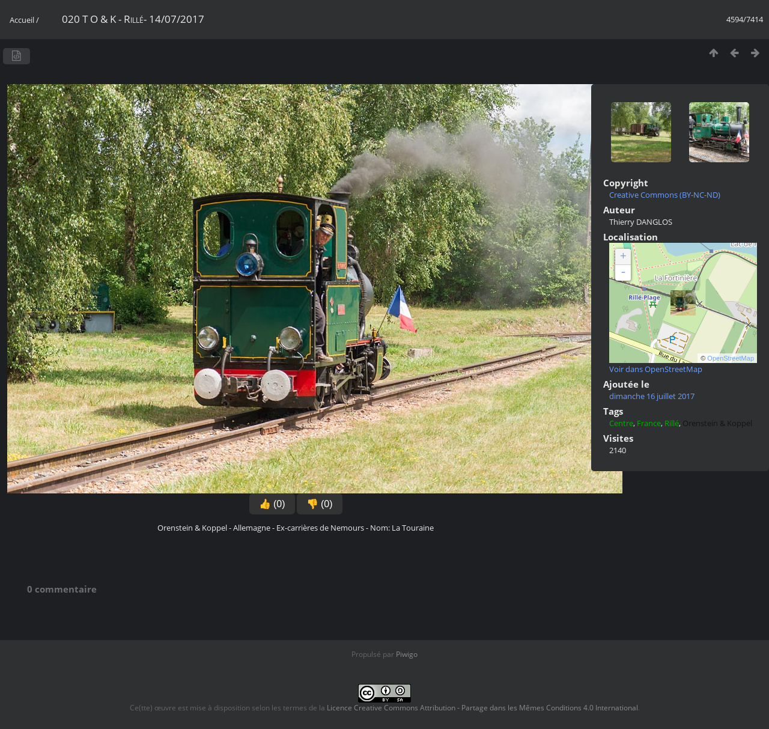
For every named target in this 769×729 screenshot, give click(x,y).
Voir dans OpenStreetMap (655, 369)
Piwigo (407, 654)
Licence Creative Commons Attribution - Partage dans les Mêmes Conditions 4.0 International (482, 708)
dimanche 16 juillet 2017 (652, 396)
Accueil (22, 19)
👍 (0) (272, 504)
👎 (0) (319, 504)
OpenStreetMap (730, 358)
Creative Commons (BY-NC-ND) (664, 194)
